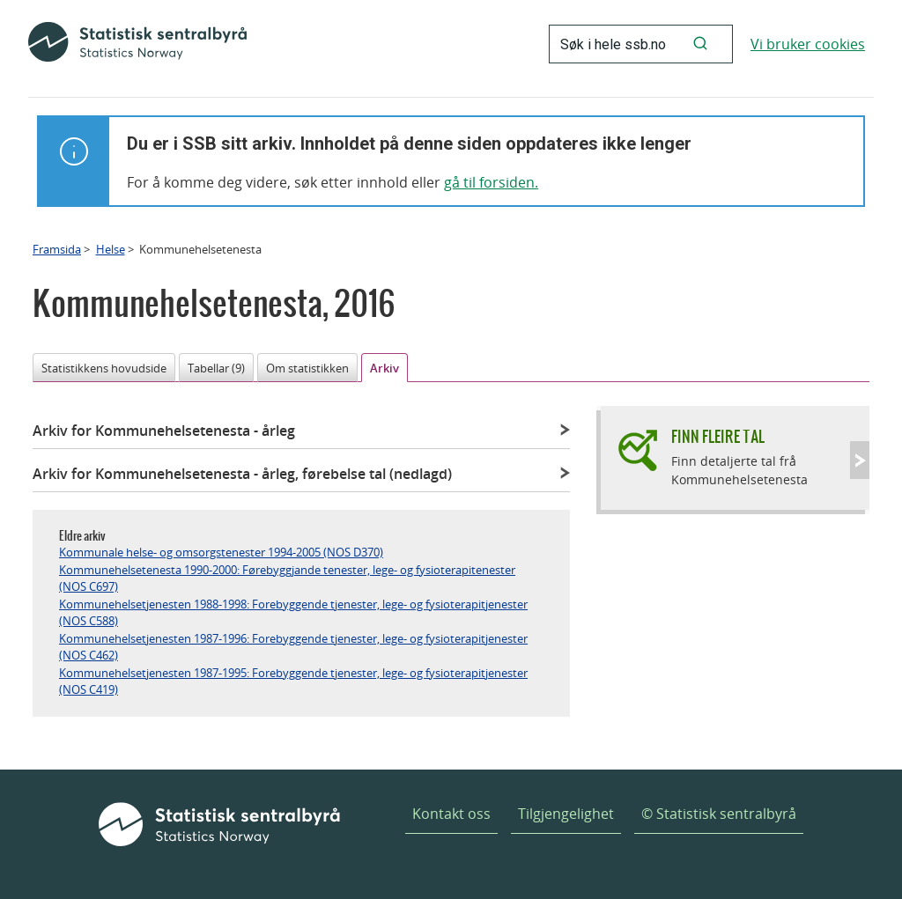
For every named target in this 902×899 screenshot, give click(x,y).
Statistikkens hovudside (103, 368)
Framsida (57, 249)
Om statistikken (307, 368)
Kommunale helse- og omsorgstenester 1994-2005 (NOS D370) (221, 552)
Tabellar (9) (216, 368)
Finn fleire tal (718, 436)
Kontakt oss (451, 813)
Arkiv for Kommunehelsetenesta (164, 430)
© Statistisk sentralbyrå (718, 813)
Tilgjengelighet (566, 813)
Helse (110, 249)
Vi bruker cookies (807, 44)
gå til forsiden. (491, 182)
